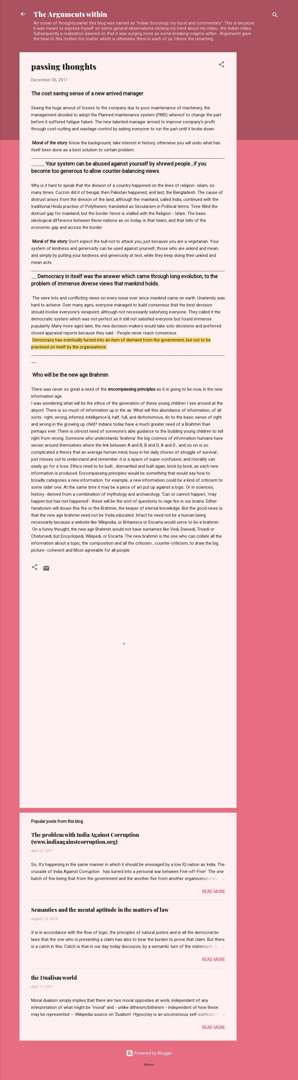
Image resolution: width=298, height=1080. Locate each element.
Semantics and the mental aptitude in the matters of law (99, 909)
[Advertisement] (260, 139)
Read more (213, 891)
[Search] (275, 16)
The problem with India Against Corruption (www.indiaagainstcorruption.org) (85, 838)
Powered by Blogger (149, 1053)
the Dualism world (54, 977)
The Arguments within (70, 14)
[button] (221, 65)
